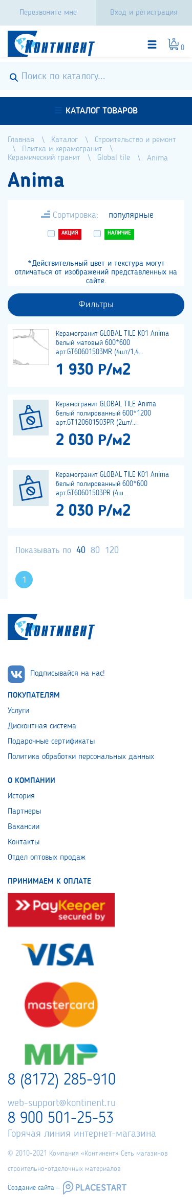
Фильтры (96, 304)
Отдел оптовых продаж (47, 858)
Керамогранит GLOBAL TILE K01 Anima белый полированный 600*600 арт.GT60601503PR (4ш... (112, 484)
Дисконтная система (42, 726)
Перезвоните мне (48, 13)
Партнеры (24, 812)
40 (81, 550)
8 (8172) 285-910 (62, 1080)
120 (112, 550)
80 (95, 550)
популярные (131, 215)
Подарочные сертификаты (51, 742)
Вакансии (23, 827)
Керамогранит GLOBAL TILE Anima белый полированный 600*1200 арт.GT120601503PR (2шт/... (106, 413)
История (21, 796)
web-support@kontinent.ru (62, 1103)
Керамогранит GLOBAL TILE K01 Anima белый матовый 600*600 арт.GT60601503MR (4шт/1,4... (112, 343)
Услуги (18, 711)
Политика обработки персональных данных (81, 757)
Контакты (23, 842)
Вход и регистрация (144, 13)
